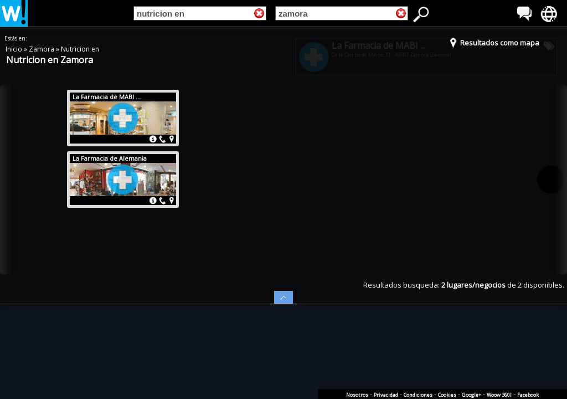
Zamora (42, 49)
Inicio (15, 49)
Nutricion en (80, 49)
